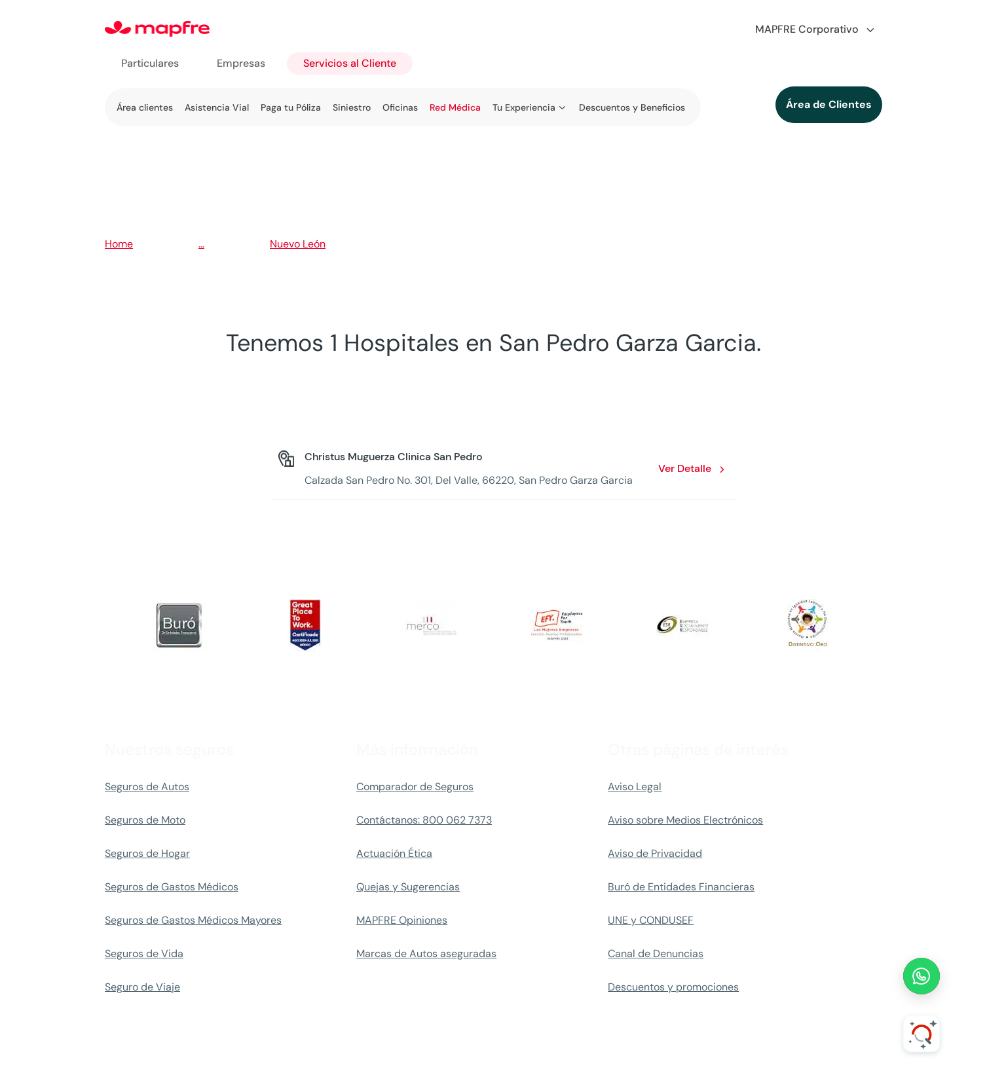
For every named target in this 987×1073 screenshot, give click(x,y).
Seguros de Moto (145, 820)
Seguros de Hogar (147, 853)
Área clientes (145, 107)
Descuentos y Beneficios (632, 107)
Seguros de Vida (144, 953)
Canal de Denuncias (655, 953)
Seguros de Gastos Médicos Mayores (193, 920)
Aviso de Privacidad (655, 853)
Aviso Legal (634, 786)
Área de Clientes (829, 104)
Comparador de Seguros (415, 786)
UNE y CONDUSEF (651, 920)
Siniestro (352, 107)
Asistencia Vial (217, 107)
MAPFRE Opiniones (401, 920)
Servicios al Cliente (349, 63)
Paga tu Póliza (291, 107)
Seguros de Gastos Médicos (171, 887)
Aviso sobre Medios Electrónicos (685, 820)
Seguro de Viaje (142, 987)
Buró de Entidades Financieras (681, 887)
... (201, 244)
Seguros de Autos (147, 786)
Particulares (150, 63)
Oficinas (400, 107)
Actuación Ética (394, 853)
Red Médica (455, 107)
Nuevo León (298, 244)
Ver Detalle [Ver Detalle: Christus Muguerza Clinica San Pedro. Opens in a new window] (684, 468)
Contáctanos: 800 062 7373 (424, 820)
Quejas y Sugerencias (408, 887)
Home (119, 244)
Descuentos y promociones (673, 987)
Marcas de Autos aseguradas (426, 953)
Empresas (241, 63)
